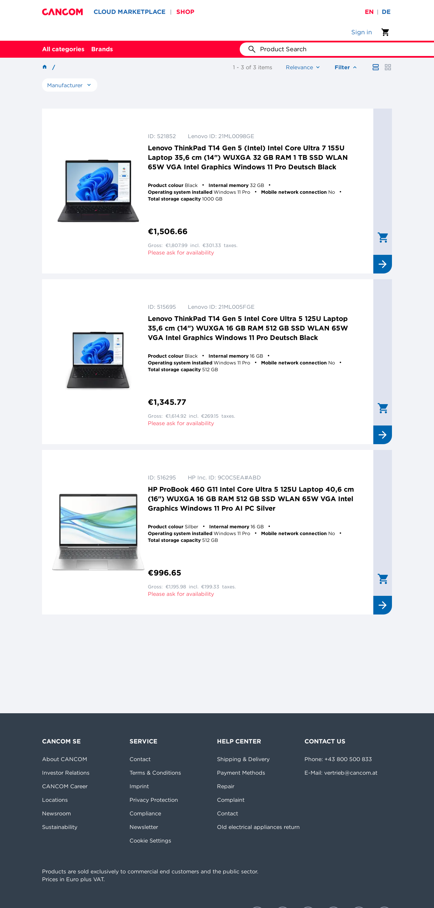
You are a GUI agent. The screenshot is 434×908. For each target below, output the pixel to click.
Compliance (145, 813)
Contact (140, 759)
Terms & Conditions (155, 772)
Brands (102, 49)
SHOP (185, 12)
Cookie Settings (150, 840)
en (369, 12)
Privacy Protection (154, 799)
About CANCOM (64, 759)
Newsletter (144, 827)
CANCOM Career (64, 786)
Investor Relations (66, 772)
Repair (225, 786)
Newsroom (56, 813)
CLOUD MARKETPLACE (129, 12)
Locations (55, 799)
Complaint (230, 799)
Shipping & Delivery (243, 759)
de (386, 12)
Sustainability (59, 827)
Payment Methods (241, 772)
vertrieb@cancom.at (350, 772)
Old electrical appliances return (258, 827)
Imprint (139, 786)
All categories (63, 49)
